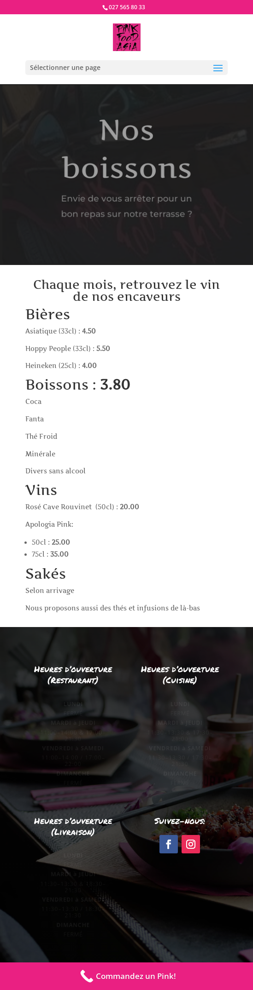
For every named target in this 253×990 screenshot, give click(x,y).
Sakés (45, 573)
